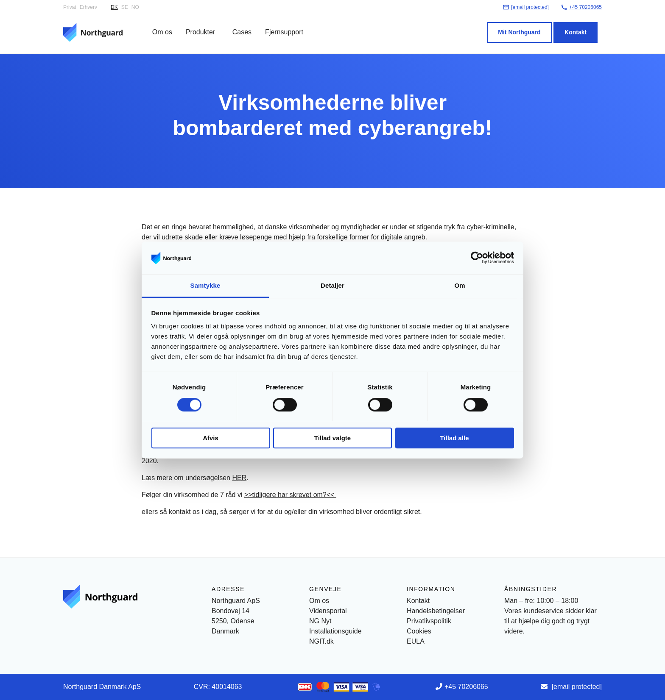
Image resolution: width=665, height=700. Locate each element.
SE (124, 7)
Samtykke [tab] (205, 285)
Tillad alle (454, 438)
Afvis (210, 438)
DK (114, 7)
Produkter (196, 26)
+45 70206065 (466, 686)
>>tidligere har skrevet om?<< (290, 494)
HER (239, 477)
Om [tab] (459, 285)
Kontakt (580, 26)
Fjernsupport (280, 26)
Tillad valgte (332, 438)
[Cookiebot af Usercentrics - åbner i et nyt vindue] (477, 258)
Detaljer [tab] (332, 285)
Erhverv (88, 7)
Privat (69, 7)
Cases (237, 26)
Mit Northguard (523, 26)
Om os (158, 26)
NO (135, 7)
